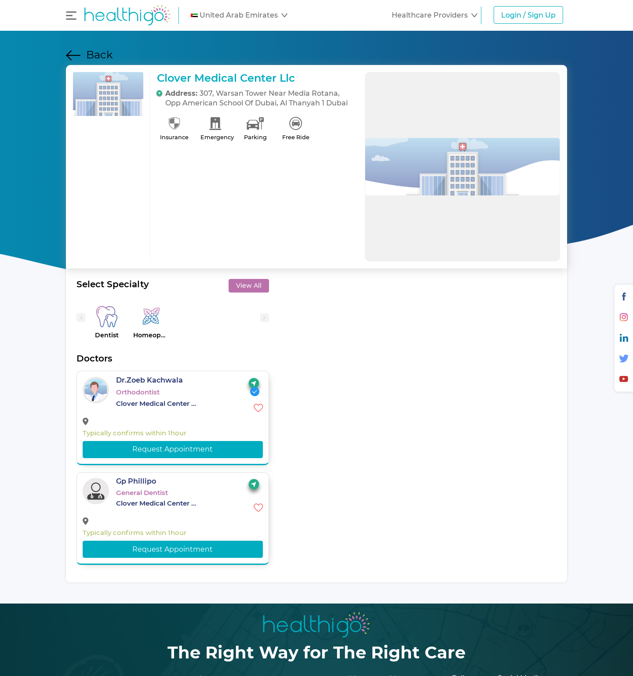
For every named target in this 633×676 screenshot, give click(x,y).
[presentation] (80, 317)
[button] (239, 15)
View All (249, 285)
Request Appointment (172, 449)
